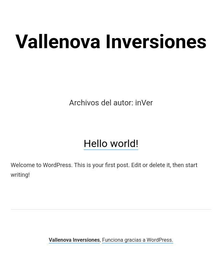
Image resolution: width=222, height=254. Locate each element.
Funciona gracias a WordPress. (137, 240)
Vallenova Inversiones (110, 41)
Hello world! (111, 143)
